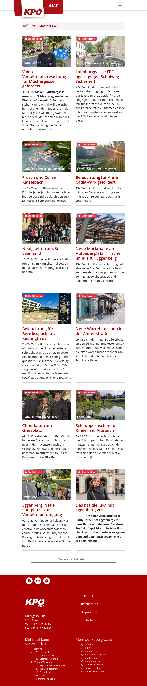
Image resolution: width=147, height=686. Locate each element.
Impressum (89, 612)
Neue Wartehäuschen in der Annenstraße (99, 331)
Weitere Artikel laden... (73, 559)
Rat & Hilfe (90, 647)
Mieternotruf (91, 651)
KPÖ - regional (41, 652)
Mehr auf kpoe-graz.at (94, 639)
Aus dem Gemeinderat (96, 654)
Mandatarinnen (47, 655)
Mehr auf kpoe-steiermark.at (37, 641)
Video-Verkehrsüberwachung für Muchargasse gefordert (44, 79)
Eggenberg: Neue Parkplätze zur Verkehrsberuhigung (42, 509)
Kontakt (89, 596)
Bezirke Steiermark (49, 658)
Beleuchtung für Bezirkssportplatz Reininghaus (39, 333)
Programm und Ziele (44, 678)
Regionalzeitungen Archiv (52, 665)
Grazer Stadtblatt (93, 667)
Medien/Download (43, 662)
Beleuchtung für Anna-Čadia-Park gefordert (97, 180)
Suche (89, 620)
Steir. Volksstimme (49, 668)
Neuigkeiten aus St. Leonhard (41, 251)
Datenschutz (89, 604)
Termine (38, 648)
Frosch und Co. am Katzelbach (40, 180)
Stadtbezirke (91, 657)
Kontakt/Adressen (94, 664)
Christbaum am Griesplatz (37, 428)
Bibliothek (45, 672)
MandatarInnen (93, 661)
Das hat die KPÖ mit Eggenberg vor (95, 507)
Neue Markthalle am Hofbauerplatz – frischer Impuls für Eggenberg (99, 253)
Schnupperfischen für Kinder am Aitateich (96, 428)
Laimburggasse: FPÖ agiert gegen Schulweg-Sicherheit (98, 76)
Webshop (39, 675)
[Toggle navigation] (120, 5)
